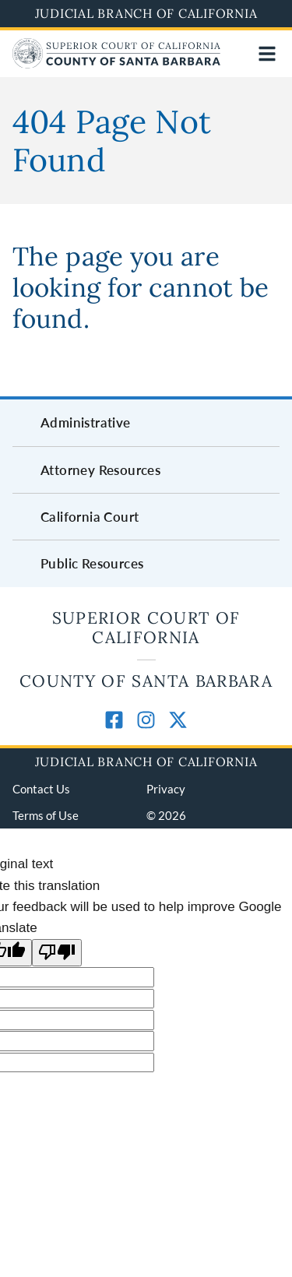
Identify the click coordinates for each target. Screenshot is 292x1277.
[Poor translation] (57, 952)
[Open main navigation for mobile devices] (267, 53)
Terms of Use (45, 815)
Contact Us (41, 789)
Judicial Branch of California (146, 13)
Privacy (165, 789)
